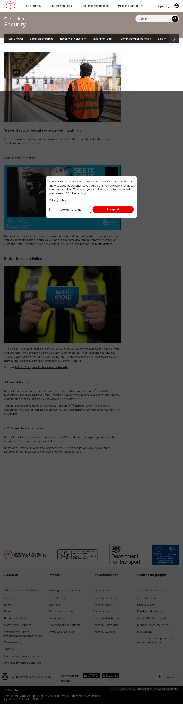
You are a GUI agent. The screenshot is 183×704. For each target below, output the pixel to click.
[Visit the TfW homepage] (10, 6)
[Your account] (176, 6)
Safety (162, 38)
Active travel (15, 38)
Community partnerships (135, 38)
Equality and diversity (73, 38)
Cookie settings (69, 209)
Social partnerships (41, 38)
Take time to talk (103, 38)
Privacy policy (57, 200)
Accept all (113, 209)
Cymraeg (163, 6)
